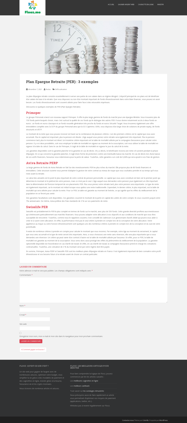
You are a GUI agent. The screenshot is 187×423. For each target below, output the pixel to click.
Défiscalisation (61, 89)
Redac (48, 89)
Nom (22, 305)
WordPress (163, 420)
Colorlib (146, 420)
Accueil (111, 4)
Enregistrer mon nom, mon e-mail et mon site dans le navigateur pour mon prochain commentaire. (61, 336)
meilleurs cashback (81, 386)
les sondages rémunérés (93, 391)
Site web (23, 324)
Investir (160, 4)
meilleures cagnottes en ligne (86, 381)
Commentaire (26, 275)
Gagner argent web (126, 4)
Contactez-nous (128, 420)
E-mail (22, 315)
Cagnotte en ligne (145, 4)
